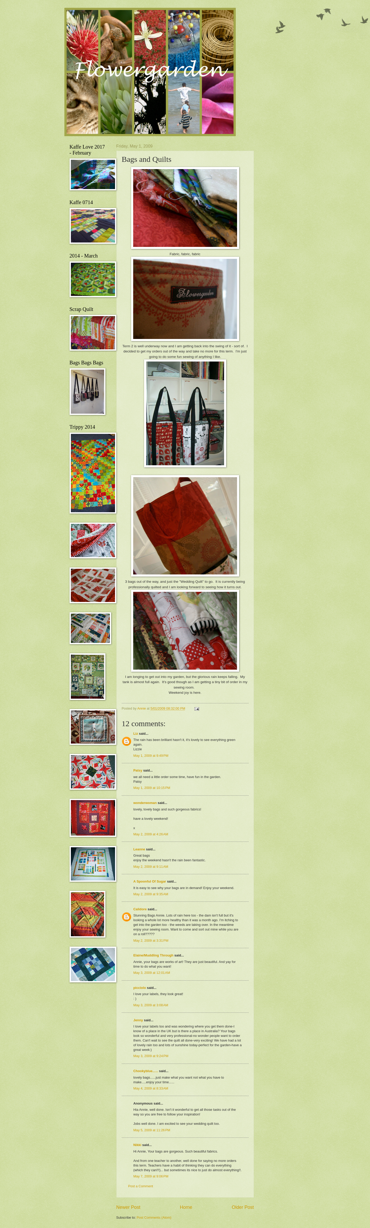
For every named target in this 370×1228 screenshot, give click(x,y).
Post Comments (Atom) (154, 1217)
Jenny (138, 1020)
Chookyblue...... (145, 1071)
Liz (135, 734)
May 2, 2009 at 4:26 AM (150, 834)
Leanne (139, 849)
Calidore (140, 909)
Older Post (243, 1207)
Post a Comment (140, 1186)
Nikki (137, 1145)
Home (186, 1207)
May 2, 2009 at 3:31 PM (151, 940)
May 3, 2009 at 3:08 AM (150, 1005)
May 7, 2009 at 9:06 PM (151, 1176)
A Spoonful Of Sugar (149, 881)
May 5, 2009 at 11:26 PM (151, 1130)
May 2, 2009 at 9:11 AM (150, 867)
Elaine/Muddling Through (153, 955)
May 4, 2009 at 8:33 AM (150, 1088)
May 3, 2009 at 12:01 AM (151, 973)
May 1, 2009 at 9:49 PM (151, 756)
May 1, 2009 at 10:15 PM (151, 788)
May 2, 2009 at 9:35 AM (150, 894)
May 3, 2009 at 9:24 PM (151, 1056)
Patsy (137, 770)
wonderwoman (145, 803)
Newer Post (128, 1207)
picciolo (139, 988)
